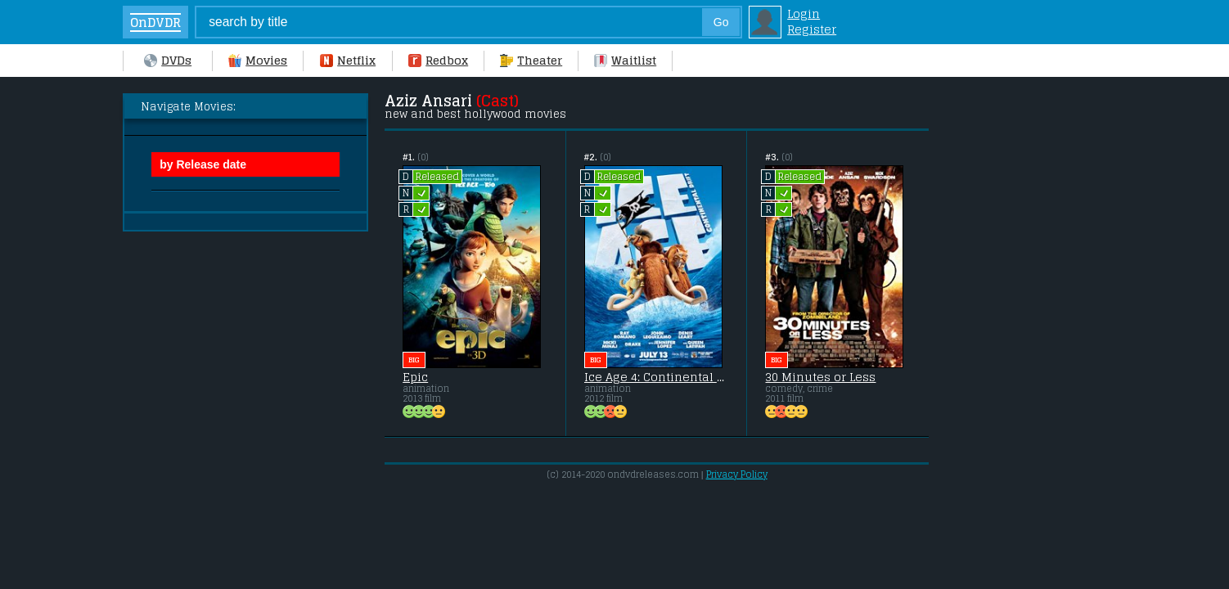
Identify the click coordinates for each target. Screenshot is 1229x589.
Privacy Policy (737, 474)
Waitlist (625, 60)
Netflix (348, 60)
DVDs (167, 60)
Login (803, 13)
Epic (415, 377)
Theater (531, 60)
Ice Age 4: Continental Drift (656, 377)
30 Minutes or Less (820, 377)
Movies (257, 60)
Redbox (438, 60)
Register (811, 29)
